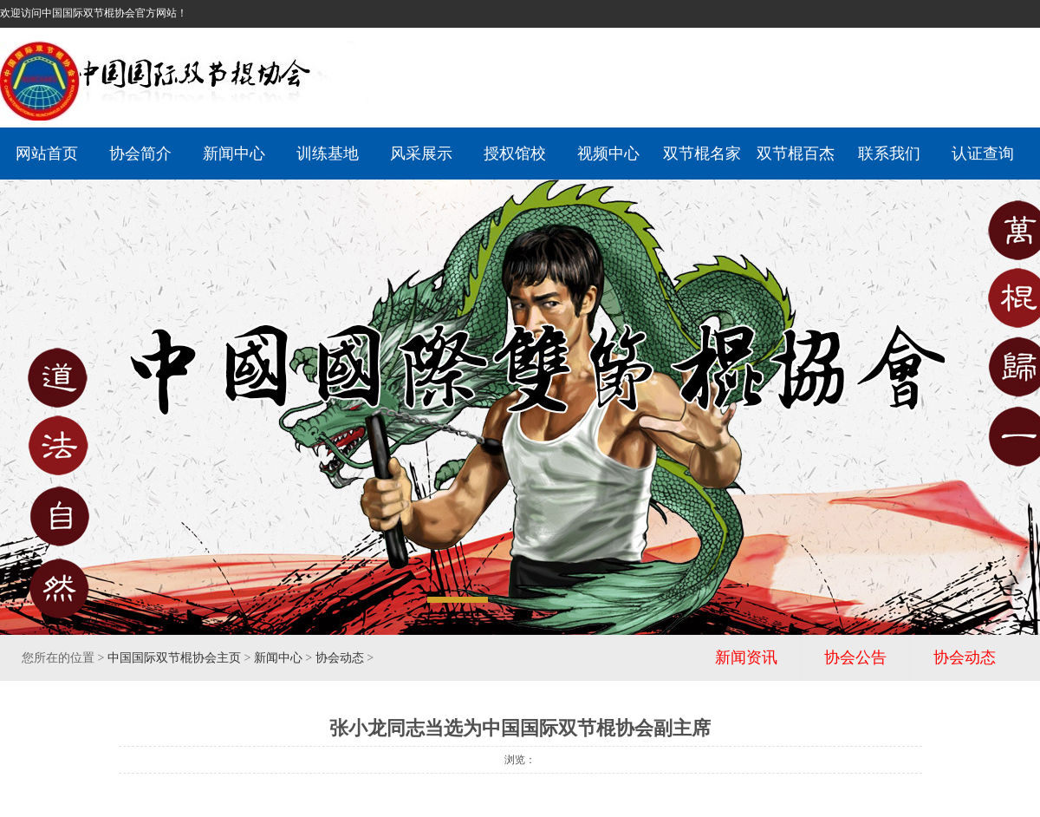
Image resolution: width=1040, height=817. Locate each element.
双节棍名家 (702, 153)
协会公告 (855, 657)
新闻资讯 (746, 657)
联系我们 (889, 153)
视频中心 (608, 153)
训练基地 (327, 153)
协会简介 (140, 153)
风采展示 (421, 153)
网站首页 (47, 153)
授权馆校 (515, 153)
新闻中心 (234, 153)
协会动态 (339, 657)
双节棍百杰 (796, 153)
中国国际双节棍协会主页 (174, 657)
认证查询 (983, 153)
